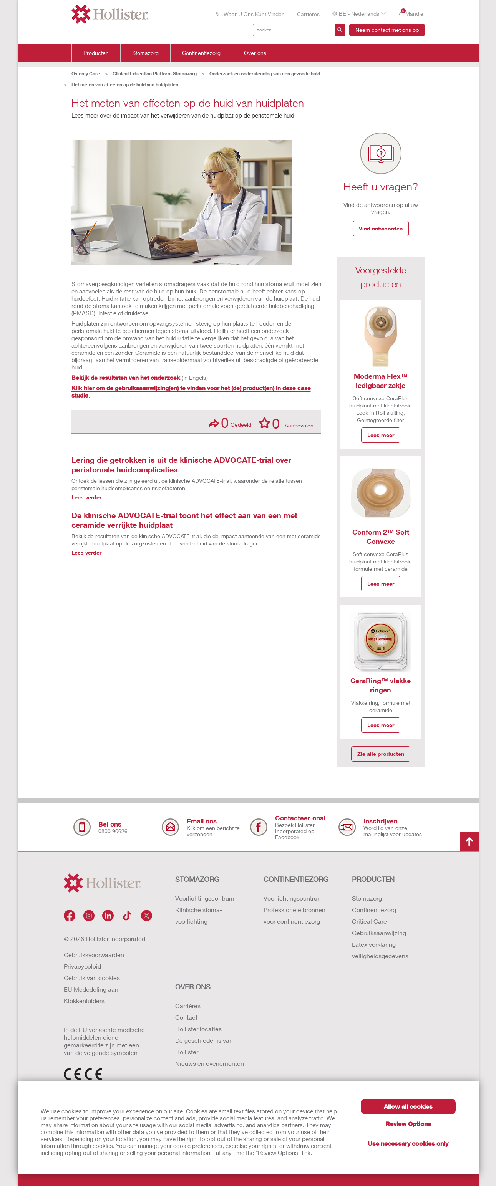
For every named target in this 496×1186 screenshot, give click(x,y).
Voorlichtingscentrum (204, 898)
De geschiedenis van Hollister (204, 1046)
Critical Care (369, 921)
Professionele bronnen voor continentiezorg (294, 915)
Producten (96, 53)
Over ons (255, 53)
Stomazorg (145, 53)
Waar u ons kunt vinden (250, 14)
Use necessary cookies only (408, 1143)
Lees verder (86, 497)
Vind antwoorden (381, 228)
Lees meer (380, 435)
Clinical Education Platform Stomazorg (155, 73)
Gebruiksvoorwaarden (94, 954)
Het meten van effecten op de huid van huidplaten (124, 85)
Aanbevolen (286, 422)
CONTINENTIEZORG (296, 879)
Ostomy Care (85, 73)
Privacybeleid (82, 966)
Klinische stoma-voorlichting (198, 915)
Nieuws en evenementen (209, 1063)
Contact (186, 1017)
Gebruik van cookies (92, 977)
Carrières (308, 14)
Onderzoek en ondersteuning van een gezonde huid (264, 73)
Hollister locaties (198, 1028)
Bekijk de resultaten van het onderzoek (125, 377)
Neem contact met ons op (387, 30)
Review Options (408, 1123)
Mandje (410, 13)
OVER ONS (193, 986)
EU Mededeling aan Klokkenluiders (91, 995)
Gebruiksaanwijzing (379, 932)
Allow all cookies (408, 1106)
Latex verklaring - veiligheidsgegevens (380, 950)
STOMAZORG (197, 879)
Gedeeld (230, 422)
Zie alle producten (380, 753)
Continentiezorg (201, 53)
